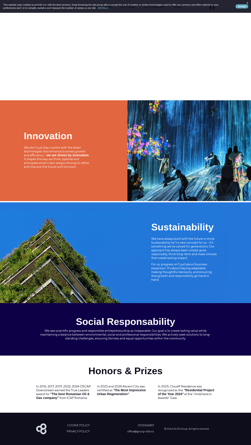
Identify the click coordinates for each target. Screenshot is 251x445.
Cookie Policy (78, 425)
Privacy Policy (78, 431)
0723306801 (146, 425)
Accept (242, 6)
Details (103, 8)
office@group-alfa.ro (140, 431)
